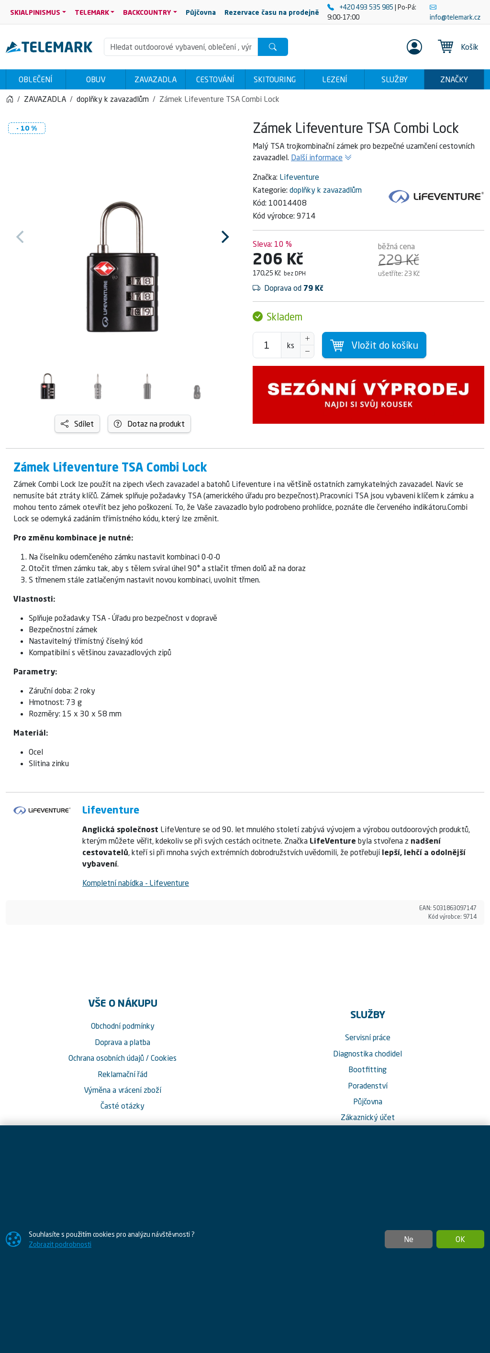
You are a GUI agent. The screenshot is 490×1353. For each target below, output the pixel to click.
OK (460, 1239)
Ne (408, 1239)
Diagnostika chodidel (367, 1053)
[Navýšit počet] (307, 338)
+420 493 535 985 (361, 7)
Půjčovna (367, 1101)
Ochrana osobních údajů (106, 1058)
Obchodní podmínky (123, 1026)
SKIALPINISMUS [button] (35, 12)
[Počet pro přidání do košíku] (267, 345)
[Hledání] (181, 47)
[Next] (223, 236)
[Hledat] (272, 47)
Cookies (164, 1058)
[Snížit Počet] (307, 351)
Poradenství (368, 1085)
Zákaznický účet (368, 1117)
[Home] (9, 99)
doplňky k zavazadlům (326, 190)
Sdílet (77, 424)
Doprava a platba (122, 1042)
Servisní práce (367, 1037)
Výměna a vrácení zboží (122, 1090)
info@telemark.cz (455, 12)
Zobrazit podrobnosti (60, 1244)
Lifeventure (299, 177)
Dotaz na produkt (149, 424)
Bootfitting (367, 1069)
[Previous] (21, 236)
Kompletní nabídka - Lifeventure (135, 883)
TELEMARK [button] (92, 12)
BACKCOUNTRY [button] (147, 12)
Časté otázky (122, 1106)
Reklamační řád (122, 1074)
